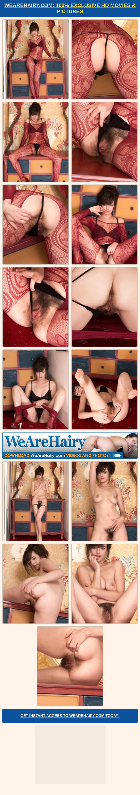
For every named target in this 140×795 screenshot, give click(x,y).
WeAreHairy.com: (70, 8)
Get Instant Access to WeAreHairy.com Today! (70, 716)
